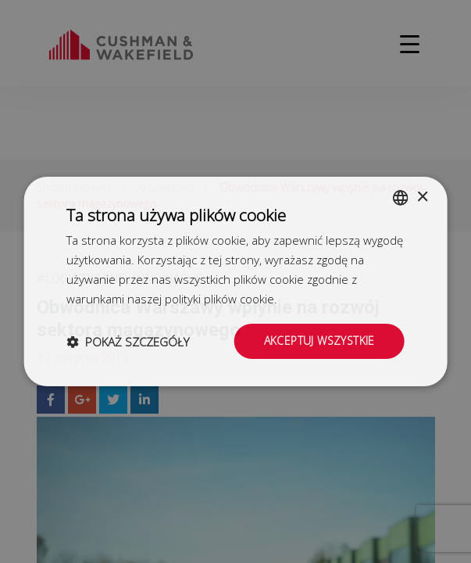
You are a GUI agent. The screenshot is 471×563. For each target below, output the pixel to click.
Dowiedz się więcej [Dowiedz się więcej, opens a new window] (329, 299)
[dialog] (235, 281)
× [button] (422, 197)
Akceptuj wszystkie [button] (319, 340)
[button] (127, 342)
